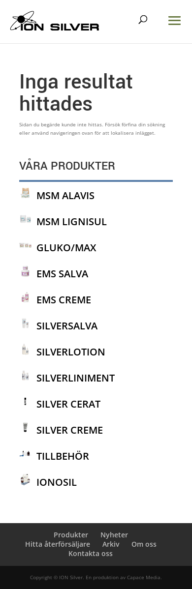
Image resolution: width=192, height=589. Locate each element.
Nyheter (114, 534)
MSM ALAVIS (65, 195)
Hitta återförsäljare (57, 544)
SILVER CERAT (68, 404)
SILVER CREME (69, 430)
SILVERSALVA (66, 325)
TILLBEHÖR (62, 456)
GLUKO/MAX (66, 247)
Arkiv (110, 544)
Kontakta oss (90, 553)
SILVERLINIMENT (75, 377)
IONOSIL (56, 482)
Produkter (71, 534)
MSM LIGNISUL (71, 221)
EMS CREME (63, 299)
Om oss (144, 544)
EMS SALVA (62, 273)
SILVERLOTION (70, 351)
